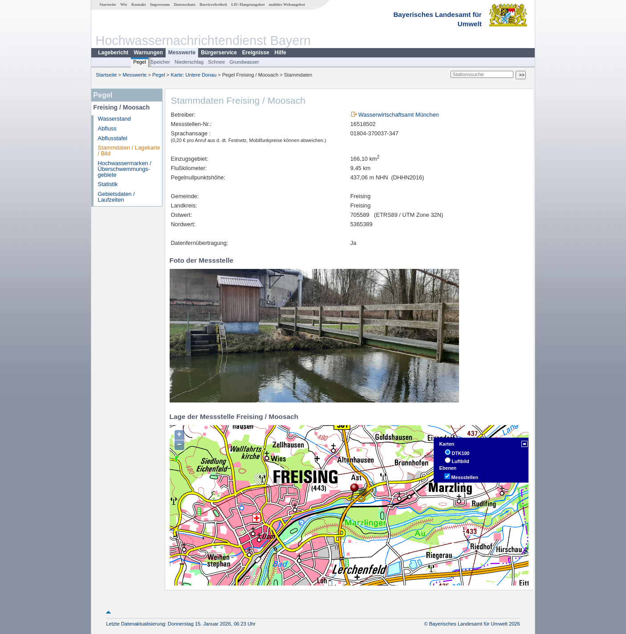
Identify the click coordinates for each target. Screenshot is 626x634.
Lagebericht (113, 52)
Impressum (160, 4)
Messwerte (181, 52)
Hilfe (280, 52)
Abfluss (107, 128)
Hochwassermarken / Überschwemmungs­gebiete (124, 169)
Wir (123, 4)
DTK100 (461, 453)
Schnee (216, 62)
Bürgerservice (219, 52)
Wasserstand (114, 118)
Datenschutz (184, 4)
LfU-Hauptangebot (247, 4)
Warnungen (148, 52)
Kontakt (138, 4)
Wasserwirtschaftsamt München (398, 114)
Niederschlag (189, 62)
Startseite (108, 4)
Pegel (139, 62)
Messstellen (464, 477)
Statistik (108, 184)
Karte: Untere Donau (194, 74)
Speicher (160, 62)
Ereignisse (255, 52)
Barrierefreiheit (213, 4)
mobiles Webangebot (287, 4)
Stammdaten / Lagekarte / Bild (129, 150)
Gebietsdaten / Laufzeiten (116, 197)
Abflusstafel (112, 138)
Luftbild (460, 461)
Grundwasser (244, 62)
